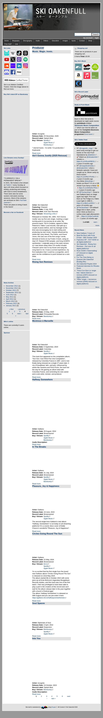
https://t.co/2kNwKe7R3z (89, 188)
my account (88, 38)
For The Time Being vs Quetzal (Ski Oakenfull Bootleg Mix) (85, 259)
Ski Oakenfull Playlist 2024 (87, 264)
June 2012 (10, 295)
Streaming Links (50, 214)
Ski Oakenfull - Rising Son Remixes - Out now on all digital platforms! (86, 246)
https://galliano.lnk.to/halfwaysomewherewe (49, 598)
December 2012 (12, 286)
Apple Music (49, 143)
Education (55, 41)
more (97, 225)
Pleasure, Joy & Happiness (45, 486)
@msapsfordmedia (87, 166)
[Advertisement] (17, 348)
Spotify (47, 140)
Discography (27, 41)
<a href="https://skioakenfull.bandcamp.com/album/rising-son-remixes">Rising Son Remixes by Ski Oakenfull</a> (51, 286)
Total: (82, 56)
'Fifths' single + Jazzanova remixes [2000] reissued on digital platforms (87, 281)
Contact (82, 41)
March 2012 (10, 301)
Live (16, 44)
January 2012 (11, 306)
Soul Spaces (38, 603)
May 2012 (9, 297)
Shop (90, 41)
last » (53, 698)
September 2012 (12, 292)
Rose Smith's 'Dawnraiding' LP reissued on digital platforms (87, 253)
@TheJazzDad (85, 192)
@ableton (92, 155)
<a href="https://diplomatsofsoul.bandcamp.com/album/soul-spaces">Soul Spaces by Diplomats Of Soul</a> (51, 613)
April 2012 (9, 299)
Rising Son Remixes (42, 262)
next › (19, 313)
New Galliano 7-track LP (86, 233)
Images (65, 41)
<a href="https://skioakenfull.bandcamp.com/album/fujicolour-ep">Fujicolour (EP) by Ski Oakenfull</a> (15, 125)
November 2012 (12, 288)
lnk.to (46, 564)
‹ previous (21, 309)
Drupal (54, 707)
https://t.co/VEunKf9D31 (86, 161)
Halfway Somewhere (42, 379)
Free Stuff (7, 44)
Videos (45, 41)
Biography (15, 41)
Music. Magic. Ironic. (42, 51)
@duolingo (89, 181)
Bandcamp (48, 145)
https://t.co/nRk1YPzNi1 (86, 177)
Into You (36, 638)
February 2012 (11, 303)
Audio (38, 41)
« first (11, 309)
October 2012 (11, 290)
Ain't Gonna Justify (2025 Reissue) (49, 155)
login (97, 38)
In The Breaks (39, 447)
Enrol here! (89, 134)
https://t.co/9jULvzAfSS (86, 203)
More (97, 287)
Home (6, 41)
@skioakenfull (93, 157)
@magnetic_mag (86, 148)
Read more (36, 153)
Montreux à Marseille (42, 321)
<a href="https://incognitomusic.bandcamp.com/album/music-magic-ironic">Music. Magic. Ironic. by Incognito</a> (58, 93)
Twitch (9, 185)
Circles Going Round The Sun (47, 533)
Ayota (73, 41)
